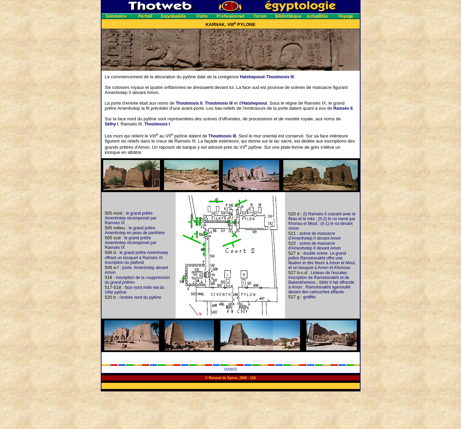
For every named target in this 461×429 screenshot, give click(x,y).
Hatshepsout (252, 77)
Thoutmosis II (189, 103)
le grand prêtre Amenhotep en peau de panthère (135, 230)
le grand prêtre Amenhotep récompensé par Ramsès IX (131, 218)
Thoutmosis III (280, 77)
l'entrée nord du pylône (140, 297)
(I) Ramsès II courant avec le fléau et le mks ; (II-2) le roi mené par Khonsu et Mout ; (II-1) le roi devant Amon (322, 221)
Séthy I (111, 124)
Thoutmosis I (157, 124)
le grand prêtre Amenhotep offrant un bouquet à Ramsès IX (136, 255)
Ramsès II (343, 108)
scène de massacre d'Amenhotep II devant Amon (314, 236)
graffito (309, 297)
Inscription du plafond (124, 262)
